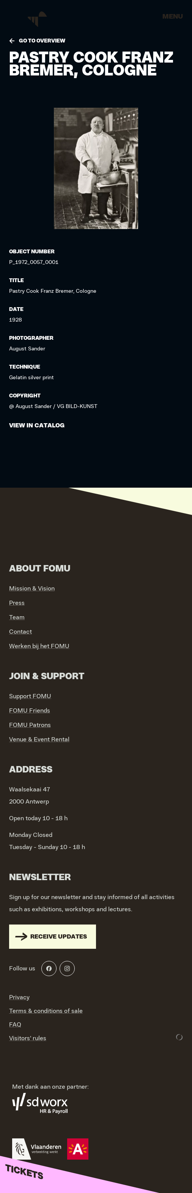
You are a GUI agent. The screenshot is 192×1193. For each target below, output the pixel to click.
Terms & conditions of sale (46, 1011)
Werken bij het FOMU (39, 646)
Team (17, 617)
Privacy (19, 997)
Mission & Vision (32, 589)
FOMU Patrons (30, 725)
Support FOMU (30, 696)
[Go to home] (38, 19)
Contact (20, 632)
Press (17, 603)
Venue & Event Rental (39, 739)
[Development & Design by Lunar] (179, 1037)
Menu (172, 16)
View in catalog (37, 425)
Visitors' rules (27, 1038)
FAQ (15, 1025)
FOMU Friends (29, 711)
